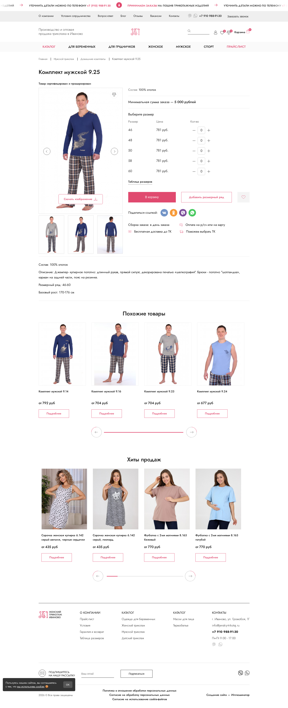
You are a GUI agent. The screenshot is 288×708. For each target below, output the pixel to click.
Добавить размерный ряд (206, 197)
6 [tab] (166, 578)
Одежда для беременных (138, 619)
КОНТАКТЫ (219, 613)
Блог (123, 16)
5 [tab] (155, 578)
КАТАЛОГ (128, 613)
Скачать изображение (80, 199)
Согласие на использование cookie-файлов (139, 699)
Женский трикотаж (133, 625)
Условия (85, 625)
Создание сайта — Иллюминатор (228, 695)
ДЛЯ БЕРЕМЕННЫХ (81, 47)
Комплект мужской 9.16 (106, 391)
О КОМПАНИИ (90, 613)
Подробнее (53, 413)
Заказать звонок (237, 16)
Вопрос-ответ (105, 16)
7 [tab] (177, 578)
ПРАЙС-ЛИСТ (236, 47)
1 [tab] (143, 434)
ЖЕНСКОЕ (155, 47)
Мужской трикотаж (133, 632)
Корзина (242, 31)
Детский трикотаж (133, 638)
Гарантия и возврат (92, 632)
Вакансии (155, 16)
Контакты (174, 16)
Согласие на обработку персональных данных (139, 695)
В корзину (152, 197)
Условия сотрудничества (75, 16)
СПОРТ (209, 47)
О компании (46, 16)
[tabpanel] (65, 370)
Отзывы (138, 16)
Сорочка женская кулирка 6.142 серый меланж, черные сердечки (63, 537)
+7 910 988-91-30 (210, 16)
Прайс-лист (87, 619)
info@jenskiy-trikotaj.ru (225, 625)
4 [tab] (144, 578)
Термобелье (180, 625)
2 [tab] (123, 578)
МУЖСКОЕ (183, 47)
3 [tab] (134, 578)
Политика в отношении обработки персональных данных (139, 691)
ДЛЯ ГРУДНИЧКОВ (121, 47)
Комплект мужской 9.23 (159, 391)
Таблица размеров (140, 182)
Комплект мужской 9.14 (53, 391)
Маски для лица (183, 619)
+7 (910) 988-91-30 (108, 5)
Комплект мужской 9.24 (212, 391)
